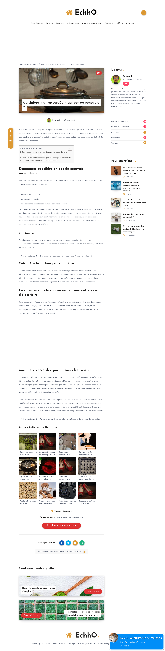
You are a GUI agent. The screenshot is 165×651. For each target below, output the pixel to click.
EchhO (82, 12)
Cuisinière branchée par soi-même (36, 155)
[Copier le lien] (61, 551)
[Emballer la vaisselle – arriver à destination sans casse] (116, 202)
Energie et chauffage (114, 23)
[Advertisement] (82, 45)
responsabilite (77, 517)
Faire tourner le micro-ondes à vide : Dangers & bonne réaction (134, 170)
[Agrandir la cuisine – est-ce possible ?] (116, 217)
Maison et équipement (91, 23)
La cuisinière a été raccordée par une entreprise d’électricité (46, 157)
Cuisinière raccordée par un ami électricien (39, 160)
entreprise (67, 517)
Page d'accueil (24, 64)
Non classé (115, 132)
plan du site (91, 644)
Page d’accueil (37, 23)
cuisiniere (58, 517)
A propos (130, 23)
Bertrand (127, 76)
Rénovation (115, 138)
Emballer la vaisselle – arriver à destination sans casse (134, 202)
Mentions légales (105, 644)
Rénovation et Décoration (67, 23)
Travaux (49, 23)
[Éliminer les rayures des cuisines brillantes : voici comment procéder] (116, 229)
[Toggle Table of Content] (68, 149)
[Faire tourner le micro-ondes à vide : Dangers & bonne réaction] (116, 170)
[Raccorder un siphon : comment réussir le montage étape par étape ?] (116, 185)
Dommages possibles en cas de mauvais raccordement (44, 152)
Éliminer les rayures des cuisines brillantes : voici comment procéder (133, 229)
